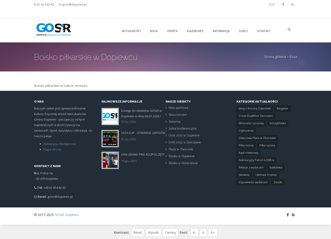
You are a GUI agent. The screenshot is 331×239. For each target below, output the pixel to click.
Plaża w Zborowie (181, 149)
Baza (154, 31)
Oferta (172, 31)
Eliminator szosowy (251, 123)
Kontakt (264, 31)
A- (194, 232)
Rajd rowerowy (248, 153)
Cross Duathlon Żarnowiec (256, 116)
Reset (137, 232)
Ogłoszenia (246, 131)
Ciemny (170, 232)
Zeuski (278, 182)
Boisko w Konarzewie (183, 163)
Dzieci (243, 31)
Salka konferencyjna (183, 128)
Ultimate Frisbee (266, 175)
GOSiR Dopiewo (67, 214)
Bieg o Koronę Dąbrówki (255, 108)
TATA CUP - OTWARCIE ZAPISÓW (143, 133)
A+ (213, 232)
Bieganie (282, 108)
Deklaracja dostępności (59, 144)
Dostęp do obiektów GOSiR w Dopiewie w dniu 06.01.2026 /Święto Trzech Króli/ (141, 116)
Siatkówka (275, 167)
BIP (272, 4)
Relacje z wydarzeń (251, 167)
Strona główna (275, 56)
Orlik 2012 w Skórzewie (185, 142)
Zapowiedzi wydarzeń (253, 182)
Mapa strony (52, 149)
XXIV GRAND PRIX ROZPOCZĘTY (142, 154)
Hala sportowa (178, 108)
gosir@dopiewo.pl (74, 4)
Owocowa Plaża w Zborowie (257, 138)
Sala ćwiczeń (178, 115)
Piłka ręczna (267, 145)
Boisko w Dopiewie (181, 156)
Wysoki (153, 232)
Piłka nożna (246, 145)
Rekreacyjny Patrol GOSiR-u (256, 160)
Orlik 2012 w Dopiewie (184, 135)
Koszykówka (278, 123)
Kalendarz (195, 31)
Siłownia (174, 122)
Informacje (221, 31)
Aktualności (131, 31)
